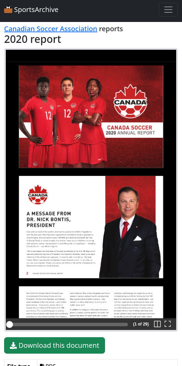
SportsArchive (31, 9)
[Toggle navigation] (168, 9)
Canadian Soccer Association (50, 28)
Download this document (54, 345)
